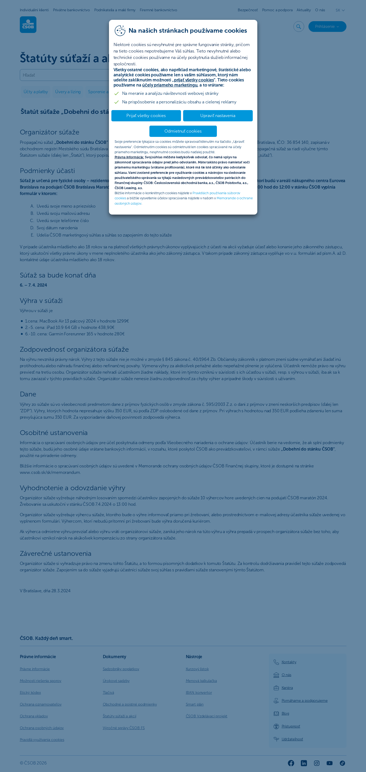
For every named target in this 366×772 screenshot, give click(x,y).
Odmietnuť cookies (183, 131)
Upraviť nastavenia (217, 115)
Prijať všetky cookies (146, 115)
